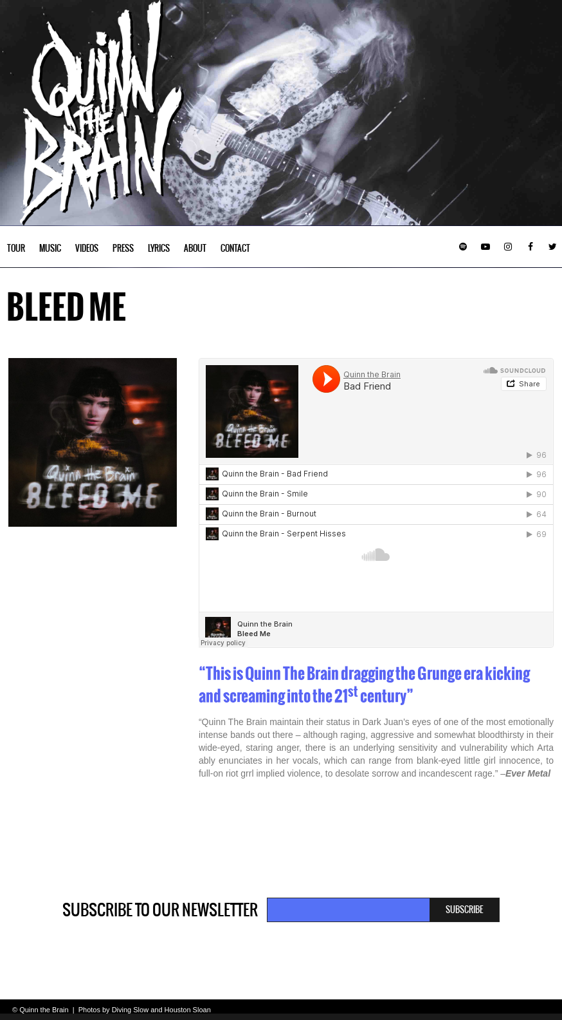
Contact (235, 248)
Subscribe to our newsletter (160, 910)
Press (123, 248)
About (195, 248)
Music (50, 248)
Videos (86, 248)
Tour (16, 248)
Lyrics (159, 248)
